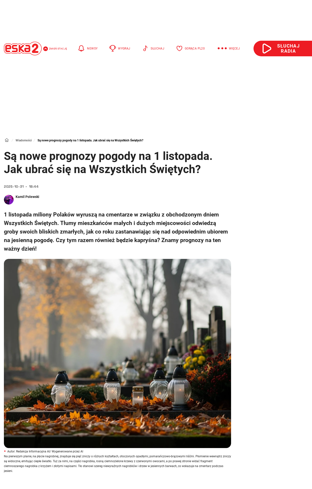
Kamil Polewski (27, 197)
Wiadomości (24, 140)
